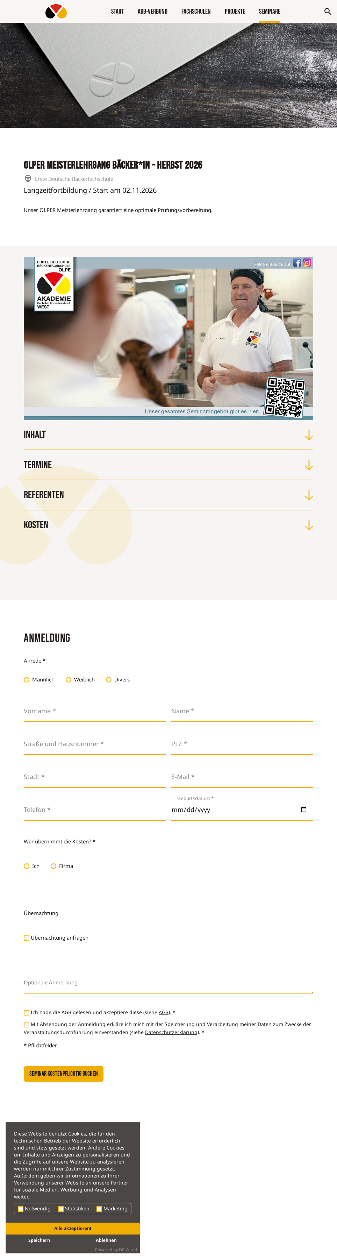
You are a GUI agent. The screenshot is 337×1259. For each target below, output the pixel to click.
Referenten (168, 495)
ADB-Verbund (152, 11)
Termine (168, 465)
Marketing (112, 1208)
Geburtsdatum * (195, 798)
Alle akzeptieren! (72, 1228)
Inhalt (168, 435)
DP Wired (128, 1250)
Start (117, 11)
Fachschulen (196, 11)
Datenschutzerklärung (171, 1032)
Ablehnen (106, 1240)
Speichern (39, 1240)
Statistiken (73, 1208)
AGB (163, 1012)
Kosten (168, 525)
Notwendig (34, 1208)
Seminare (269, 11)
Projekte (235, 11)
